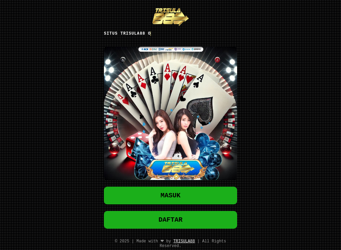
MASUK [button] (170, 194)
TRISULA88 (184, 242)
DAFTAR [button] (170, 220)
